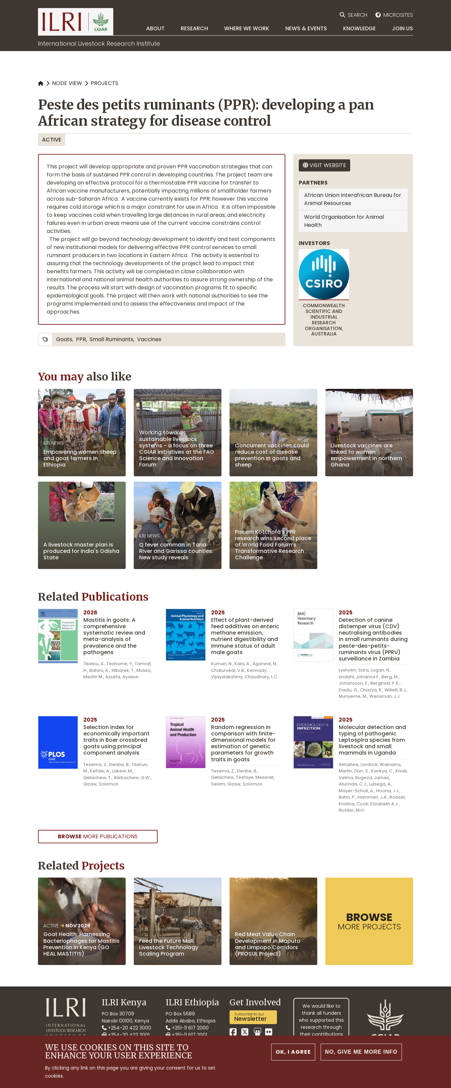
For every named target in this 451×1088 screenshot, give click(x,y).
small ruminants (111, 339)
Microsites (398, 15)
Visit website (324, 165)
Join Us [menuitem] (402, 28)
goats (64, 339)
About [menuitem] (155, 28)
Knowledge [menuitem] (359, 28)
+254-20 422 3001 (126, 1035)
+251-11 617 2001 (186, 1035)
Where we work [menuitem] (246, 28)
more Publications (97, 836)
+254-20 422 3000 (126, 1027)
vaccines (149, 339)
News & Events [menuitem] (306, 28)
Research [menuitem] (194, 28)
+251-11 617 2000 (187, 1027)
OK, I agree (293, 1057)
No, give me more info (361, 1057)
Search (357, 15)
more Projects (369, 921)
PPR (81, 339)
